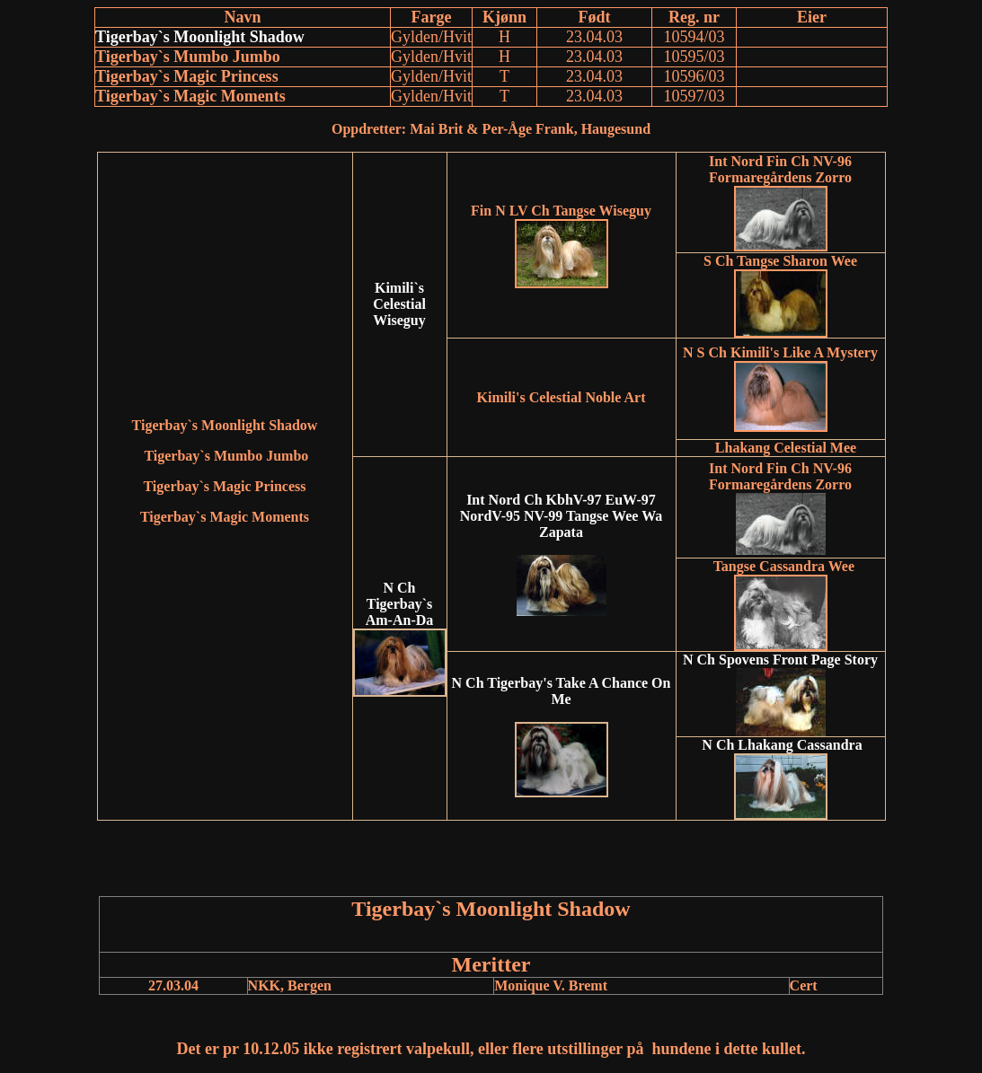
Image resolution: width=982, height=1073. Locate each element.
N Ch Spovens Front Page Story (780, 659)
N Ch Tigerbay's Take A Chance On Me (561, 691)
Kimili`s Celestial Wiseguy (399, 304)
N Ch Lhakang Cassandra (783, 744)
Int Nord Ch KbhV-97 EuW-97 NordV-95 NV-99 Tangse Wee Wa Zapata (561, 516)
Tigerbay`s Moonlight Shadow (200, 37)
